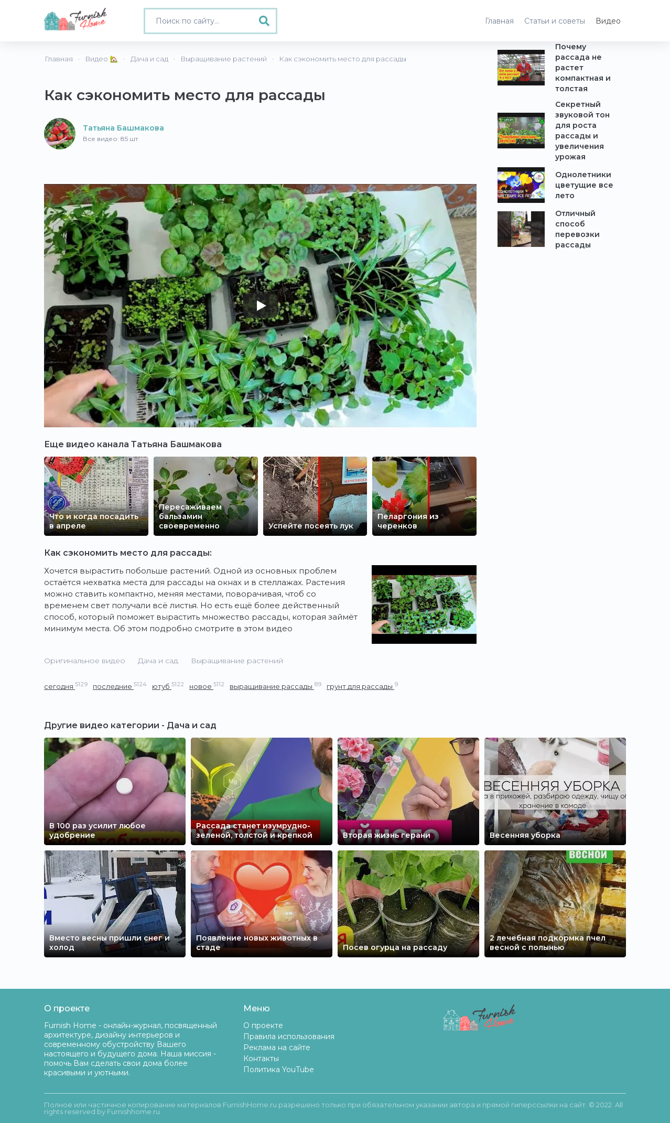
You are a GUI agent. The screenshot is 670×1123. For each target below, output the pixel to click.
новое (206, 686)
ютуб (168, 686)
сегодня (66, 686)
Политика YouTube (278, 1069)
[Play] (260, 305)
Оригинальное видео (84, 660)
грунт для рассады (362, 686)
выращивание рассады (275, 686)
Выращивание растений (237, 660)
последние (120, 686)
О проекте (263, 1025)
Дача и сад (158, 660)
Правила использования (288, 1036)
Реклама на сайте (276, 1047)
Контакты (261, 1058)
